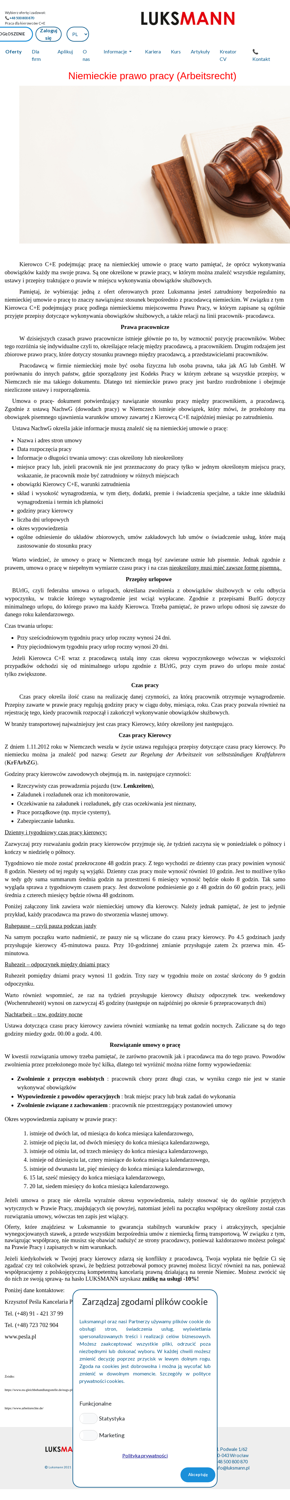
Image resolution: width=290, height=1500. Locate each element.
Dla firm (36, 39)
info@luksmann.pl (232, 1452)
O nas (86, 39)
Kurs (176, 36)
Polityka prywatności (145, 1455)
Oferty (13, 36)
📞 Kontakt (261, 39)
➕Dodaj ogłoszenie (189, 18)
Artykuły (200, 36)
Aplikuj (65, 36)
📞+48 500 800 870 (19, 18)
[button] (88, 1418)
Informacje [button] (116, 36)
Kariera (153, 36)
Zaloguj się (235, 18)
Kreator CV (228, 39)
